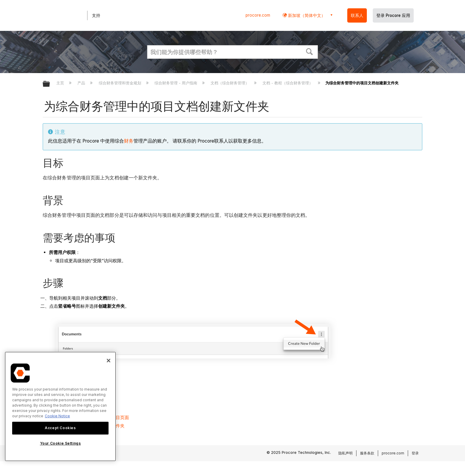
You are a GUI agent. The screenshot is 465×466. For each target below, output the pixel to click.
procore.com (258, 15)
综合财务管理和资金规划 (120, 82)
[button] (309, 51)
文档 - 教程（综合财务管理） (288, 82)
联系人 (357, 15)
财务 (128, 141)
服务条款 (367, 453)
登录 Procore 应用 (393, 15)
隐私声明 (345, 453)
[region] (60, 406)
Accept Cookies (60, 428)
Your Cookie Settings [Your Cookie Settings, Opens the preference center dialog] (60, 443)
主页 (60, 82)
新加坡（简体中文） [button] (306, 15)
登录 (415, 453)
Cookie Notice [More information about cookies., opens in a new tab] (57, 416)
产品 (81, 82)
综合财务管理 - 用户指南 (176, 82)
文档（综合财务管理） (230, 82)
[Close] (108, 360)
